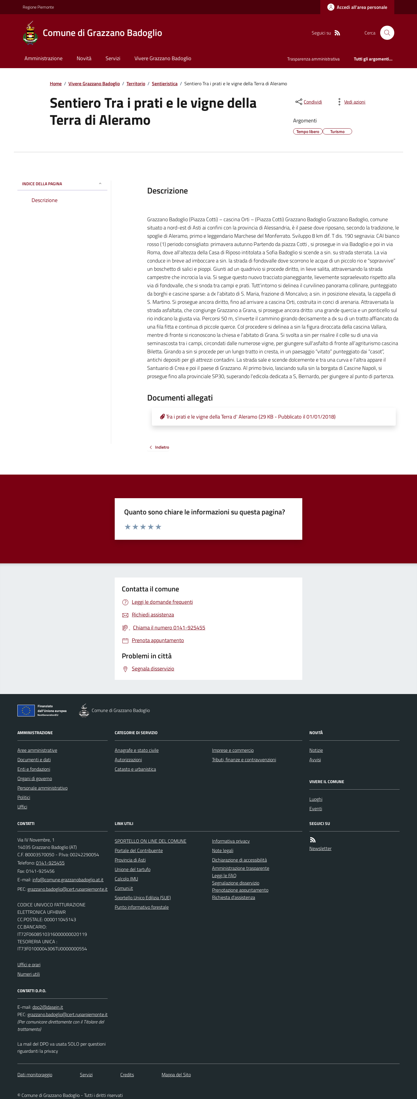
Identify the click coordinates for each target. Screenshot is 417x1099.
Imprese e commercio (233, 750)
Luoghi (315, 799)
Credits (127, 1074)
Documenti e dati (34, 759)
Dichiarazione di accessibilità (239, 859)
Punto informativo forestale (142, 907)
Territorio (136, 83)
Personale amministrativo (42, 787)
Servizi (113, 58)
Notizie (316, 750)
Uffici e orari (28, 964)
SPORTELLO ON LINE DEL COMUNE (150, 840)
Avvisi (315, 759)
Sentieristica (165, 83)
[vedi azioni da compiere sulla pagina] (350, 101)
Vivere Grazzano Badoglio (162, 58)
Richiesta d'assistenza (233, 897)
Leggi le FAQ (224, 875)
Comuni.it (124, 888)
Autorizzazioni (128, 759)
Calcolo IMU (126, 878)
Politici (23, 797)
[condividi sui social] (308, 101)
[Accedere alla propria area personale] (357, 7)
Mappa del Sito (176, 1074)
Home (56, 83)
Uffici (22, 806)
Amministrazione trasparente (240, 868)
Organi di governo (34, 778)
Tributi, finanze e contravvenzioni (244, 759)
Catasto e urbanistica (135, 768)
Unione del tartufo (132, 869)
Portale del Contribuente (139, 850)
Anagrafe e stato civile (137, 750)
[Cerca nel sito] (384, 33)
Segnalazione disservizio (235, 882)
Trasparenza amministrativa (313, 58)
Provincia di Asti (130, 859)
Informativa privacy (231, 840)
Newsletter (320, 848)
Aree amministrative (37, 750)
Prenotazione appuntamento (240, 889)
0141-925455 (50, 862)
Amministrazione (43, 58)
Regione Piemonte (38, 7)
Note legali (222, 850)
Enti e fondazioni (33, 768)
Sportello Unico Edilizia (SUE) (143, 897)
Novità (84, 58)
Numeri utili (28, 973)
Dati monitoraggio (34, 1074)
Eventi (315, 808)
